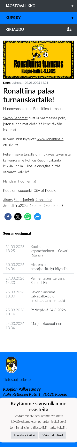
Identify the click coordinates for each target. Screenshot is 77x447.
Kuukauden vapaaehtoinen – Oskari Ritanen (49, 250)
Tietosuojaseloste (17, 379)
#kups (8, 199)
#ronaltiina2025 (16, 205)
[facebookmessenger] (37, 216)
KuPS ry (41, 18)
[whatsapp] (27, 216)
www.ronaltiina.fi (50, 139)
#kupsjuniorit (24, 199)
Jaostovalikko (41, 6)
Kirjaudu (38, 29)
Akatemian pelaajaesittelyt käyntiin (49, 266)
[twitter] (18, 216)
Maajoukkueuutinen (46, 323)
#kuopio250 (53, 205)
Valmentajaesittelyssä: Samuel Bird (48, 280)
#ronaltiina (43, 199)
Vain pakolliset (53, 435)
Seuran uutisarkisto (21, 339)
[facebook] (8, 216)
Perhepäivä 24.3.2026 (48, 310)
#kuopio (36, 205)
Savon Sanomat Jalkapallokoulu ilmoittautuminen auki (48, 296)
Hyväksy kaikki (24, 435)
